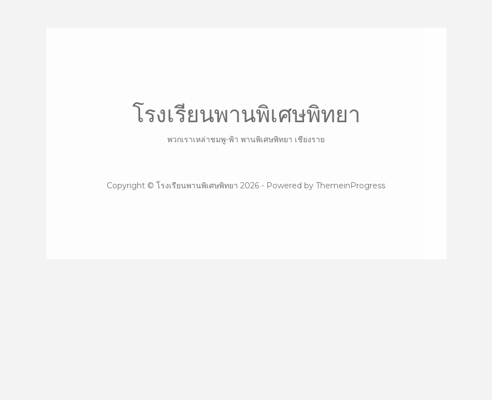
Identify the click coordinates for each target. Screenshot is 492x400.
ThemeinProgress (350, 186)
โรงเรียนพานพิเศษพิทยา (246, 123)
